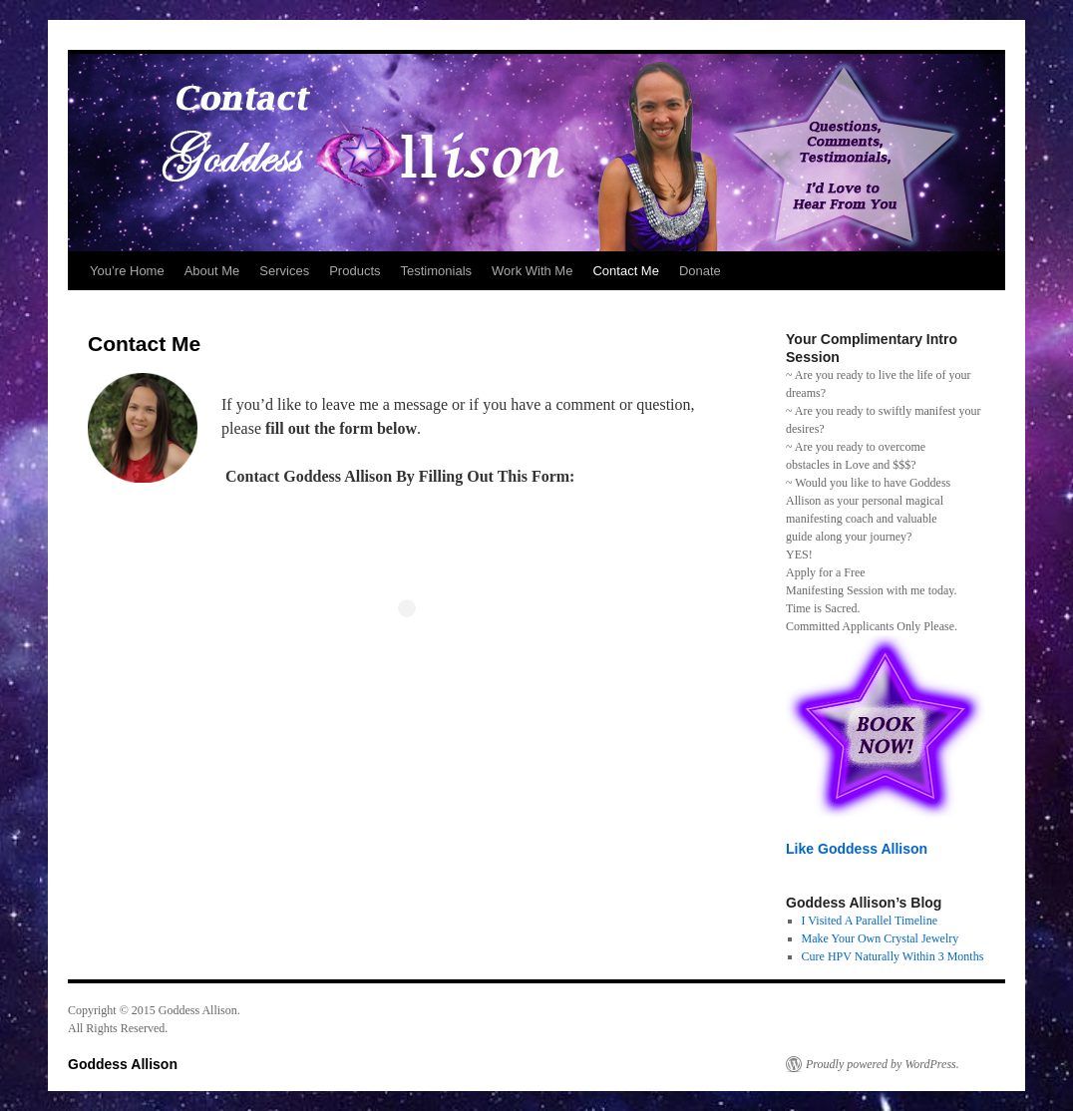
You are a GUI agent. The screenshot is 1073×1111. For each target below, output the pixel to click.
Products (354, 270)
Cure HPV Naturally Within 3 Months (893, 956)
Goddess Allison (123, 1064)
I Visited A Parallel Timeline (869, 920)
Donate (700, 270)
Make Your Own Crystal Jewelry (880, 938)
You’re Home (127, 270)
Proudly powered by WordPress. (882, 1064)
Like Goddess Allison (856, 849)
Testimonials (437, 270)
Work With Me (532, 270)
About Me (212, 270)
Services (284, 270)
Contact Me (625, 270)
